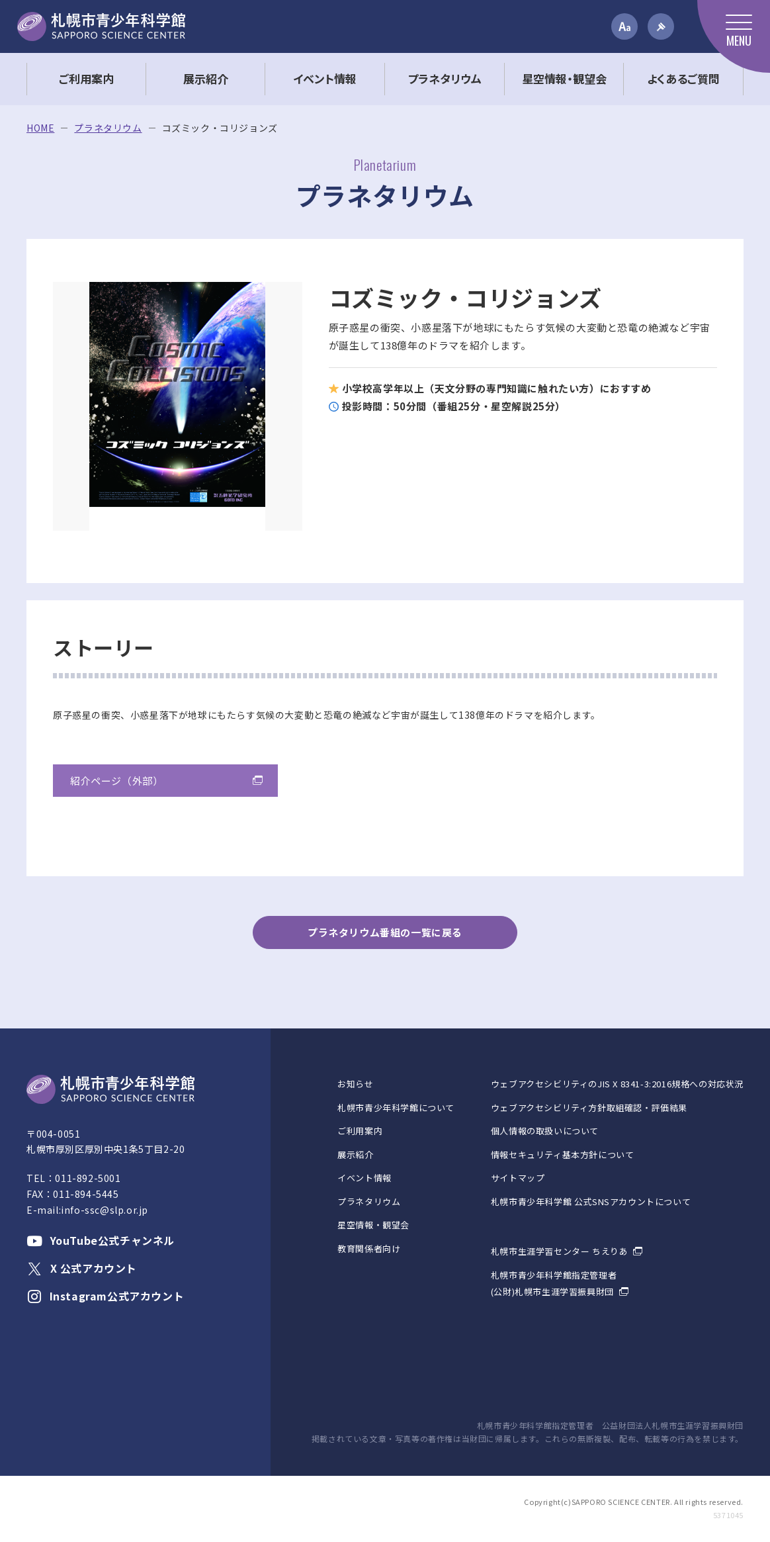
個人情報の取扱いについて (545, 1130)
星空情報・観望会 (373, 1224)
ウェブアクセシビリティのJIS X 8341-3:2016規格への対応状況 (617, 1083)
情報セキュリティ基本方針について (562, 1154)
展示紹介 (355, 1154)
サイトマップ (518, 1177)
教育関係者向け (368, 1248)
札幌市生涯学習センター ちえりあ (559, 1251)
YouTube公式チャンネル (100, 1240)
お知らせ (355, 1083)
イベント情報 (364, 1177)
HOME (40, 128)
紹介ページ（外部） (116, 781)
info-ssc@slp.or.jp (104, 1209)
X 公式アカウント (81, 1268)
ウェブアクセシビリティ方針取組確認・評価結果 (589, 1107)
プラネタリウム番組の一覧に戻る (385, 932)
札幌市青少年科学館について (395, 1107)
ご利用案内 (359, 1130)
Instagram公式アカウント (105, 1296)
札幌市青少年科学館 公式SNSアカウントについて (591, 1201)
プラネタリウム (108, 128)
